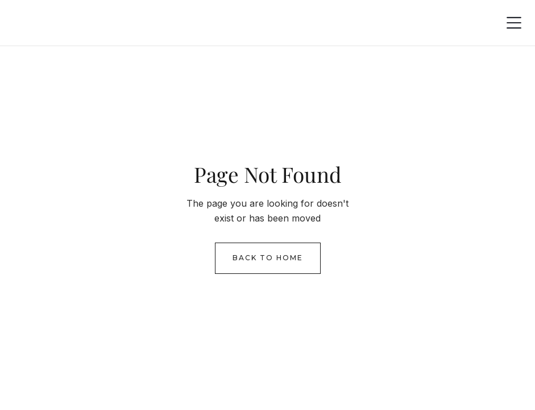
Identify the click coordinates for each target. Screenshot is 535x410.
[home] (42, 22)
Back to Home (268, 257)
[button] (514, 23)
